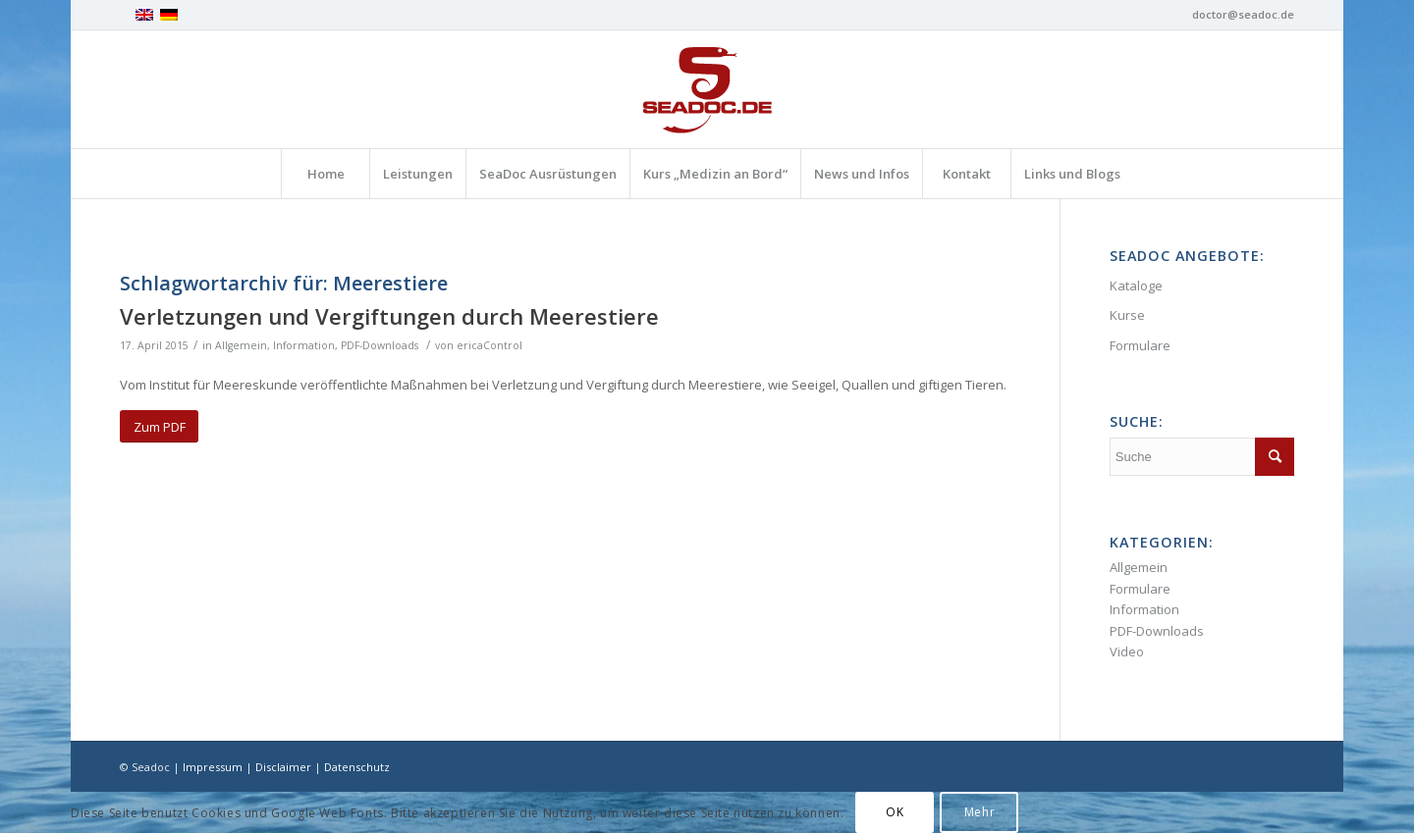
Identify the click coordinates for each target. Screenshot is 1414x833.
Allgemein (241, 345)
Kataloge (1136, 285)
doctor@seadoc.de (1243, 14)
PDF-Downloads (379, 345)
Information (304, 345)
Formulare (1140, 345)
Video (1127, 651)
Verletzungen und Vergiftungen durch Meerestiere (389, 316)
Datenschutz (357, 766)
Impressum (213, 766)
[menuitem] (325, 173)
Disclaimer (283, 766)
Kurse (1127, 315)
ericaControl (489, 345)
